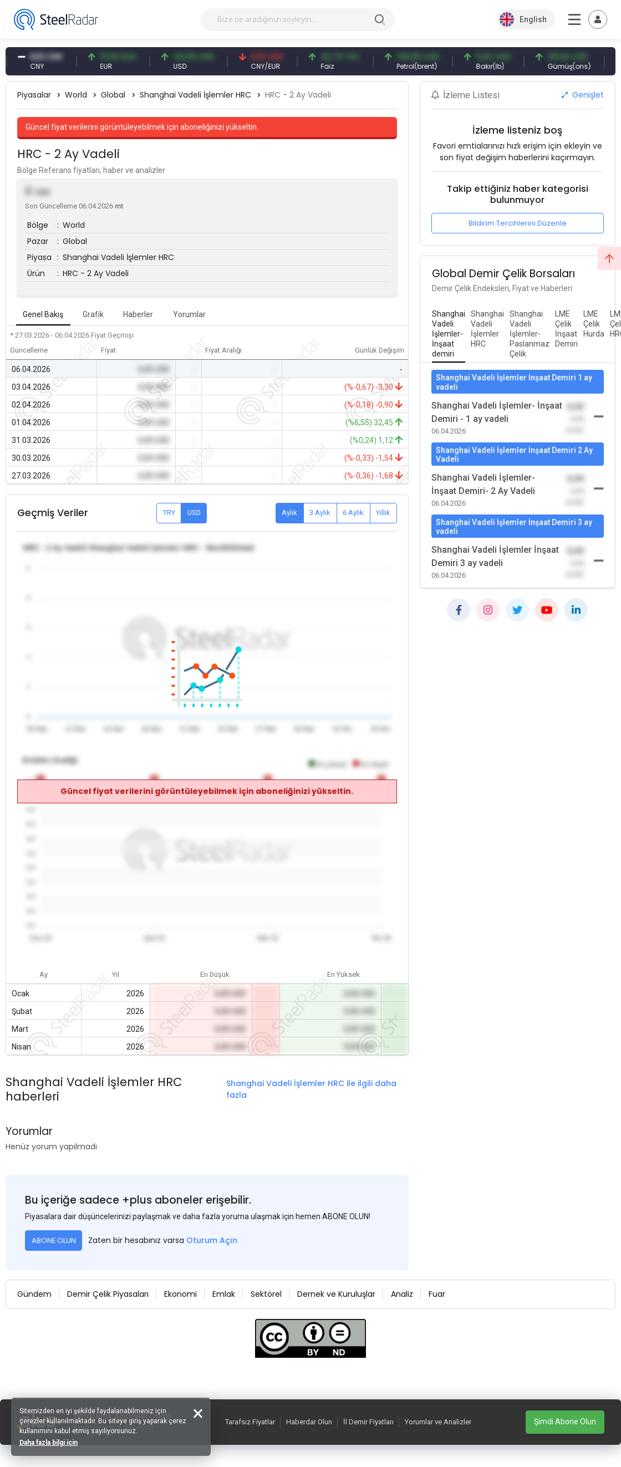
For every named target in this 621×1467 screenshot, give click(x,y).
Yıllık (383, 512)
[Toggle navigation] (597, 19)
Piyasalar (34, 94)
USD (194, 512)
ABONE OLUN (54, 1240)
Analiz (402, 1294)
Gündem (34, 1294)
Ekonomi (180, 1294)
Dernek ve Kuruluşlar (336, 1294)
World (76, 94)
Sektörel (266, 1294)
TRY (169, 512)
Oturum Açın (211, 1240)
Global (113, 94)
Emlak (223, 1294)
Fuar (437, 1294)
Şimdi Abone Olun (565, 1421)
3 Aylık (319, 512)
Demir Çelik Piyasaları (108, 1294)
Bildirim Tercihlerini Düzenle (518, 223)
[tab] (448, 334)
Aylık (289, 512)
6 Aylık (353, 512)
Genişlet (583, 94)
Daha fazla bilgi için (48, 1442)
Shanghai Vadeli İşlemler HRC (195, 94)
